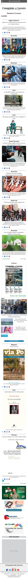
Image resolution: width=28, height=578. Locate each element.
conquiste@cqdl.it (13, 575)
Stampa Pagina (6, 259)
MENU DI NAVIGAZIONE (14, 1)
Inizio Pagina (23, 258)
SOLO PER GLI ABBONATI (14, 382)
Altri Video (4, 335)
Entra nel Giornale (18, 296)
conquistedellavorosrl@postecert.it (14, 576)
